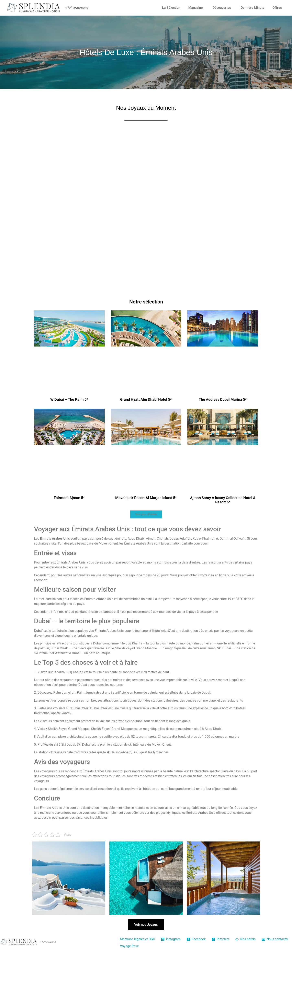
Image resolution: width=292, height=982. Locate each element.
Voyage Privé (129, 946)
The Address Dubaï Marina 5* (223, 399)
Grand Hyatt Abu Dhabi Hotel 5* (146, 399)
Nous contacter (275, 939)
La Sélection (171, 8)
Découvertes (222, 8)
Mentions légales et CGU (137, 939)
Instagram (171, 939)
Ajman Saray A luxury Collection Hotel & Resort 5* (223, 500)
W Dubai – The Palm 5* (69, 399)
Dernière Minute (252, 8)
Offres (277, 8)
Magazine (195, 8)
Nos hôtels (245, 939)
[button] (146, 514)
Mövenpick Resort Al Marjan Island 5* (146, 498)
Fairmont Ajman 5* (69, 498)
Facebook (196, 939)
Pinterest (220, 939)
